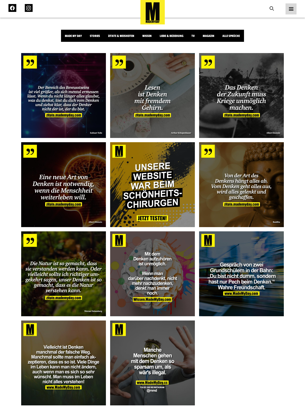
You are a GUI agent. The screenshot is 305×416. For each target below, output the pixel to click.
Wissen (147, 36)
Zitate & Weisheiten (121, 36)
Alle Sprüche (231, 36)
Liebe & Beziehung (171, 36)
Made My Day (73, 36)
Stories (95, 36)
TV (193, 36)
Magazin (208, 36)
